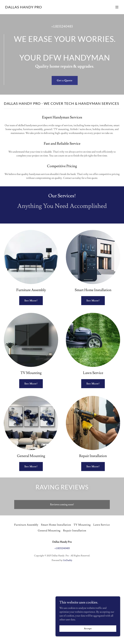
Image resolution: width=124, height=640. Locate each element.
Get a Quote (64, 80)
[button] (117, 7)
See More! (30, 300)
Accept (88, 628)
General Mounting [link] (49, 530)
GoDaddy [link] (67, 560)
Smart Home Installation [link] (56, 524)
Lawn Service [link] (101, 524)
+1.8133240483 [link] (62, 26)
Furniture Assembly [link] (26, 524)
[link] (23, 7)
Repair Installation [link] (74, 530)
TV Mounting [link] (82, 524)
